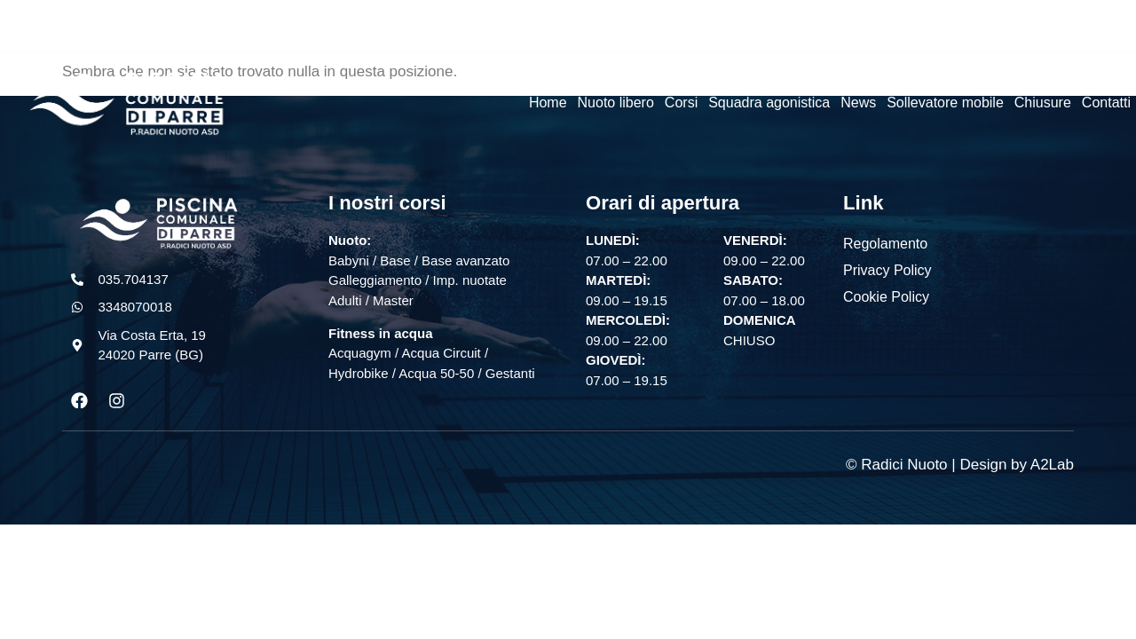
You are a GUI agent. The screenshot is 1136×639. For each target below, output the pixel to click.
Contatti (1106, 102)
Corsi (681, 102)
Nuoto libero (616, 102)
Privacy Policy (887, 270)
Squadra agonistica (769, 102)
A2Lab (1052, 465)
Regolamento (885, 243)
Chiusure (1042, 102)
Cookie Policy (886, 296)
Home (548, 102)
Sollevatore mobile (945, 102)
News (858, 102)
